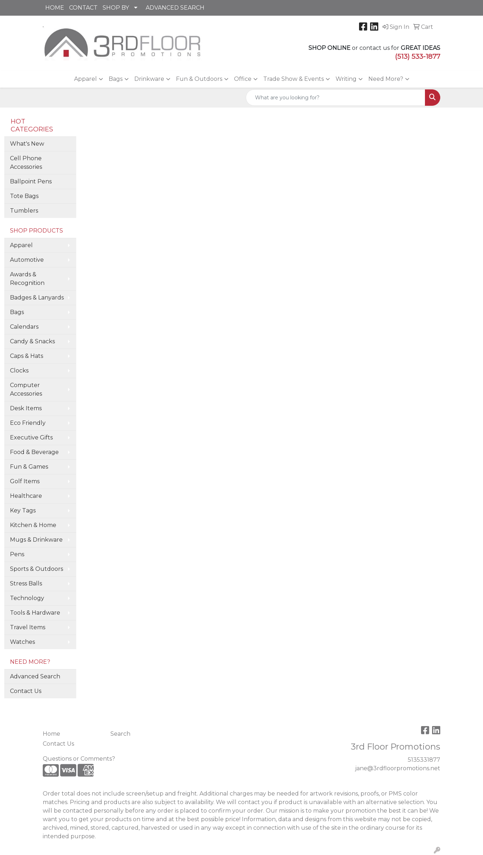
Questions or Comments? (79, 758)
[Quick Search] (335, 97)
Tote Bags (24, 196)
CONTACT (83, 7)
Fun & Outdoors (199, 78)
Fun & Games (29, 466)
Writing (346, 78)
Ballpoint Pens (31, 181)
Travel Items (27, 627)
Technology (27, 598)
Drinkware (149, 78)
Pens (17, 554)
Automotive (27, 259)
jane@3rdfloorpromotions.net (397, 768)
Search (120, 733)
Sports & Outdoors (36, 568)
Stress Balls (26, 583)
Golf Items (25, 481)
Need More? (385, 78)
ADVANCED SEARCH (175, 7)
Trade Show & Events (293, 78)
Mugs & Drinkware (36, 539)
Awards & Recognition (27, 278)
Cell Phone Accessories (26, 162)
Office (242, 78)
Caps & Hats (26, 356)
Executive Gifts (31, 437)
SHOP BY (116, 7)
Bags (116, 78)
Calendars (24, 326)
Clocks (19, 370)
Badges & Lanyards (37, 297)
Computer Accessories (26, 389)
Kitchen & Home (33, 525)
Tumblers (24, 210)
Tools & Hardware (35, 612)
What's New (27, 143)
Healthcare (26, 495)
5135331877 (424, 759)
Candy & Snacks (32, 341)
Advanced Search (35, 676)
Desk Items (26, 408)
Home (51, 733)
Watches (22, 641)
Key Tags (23, 510)
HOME (54, 7)
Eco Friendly (28, 422)
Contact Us (25, 691)
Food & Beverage (34, 452)
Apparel (85, 78)
